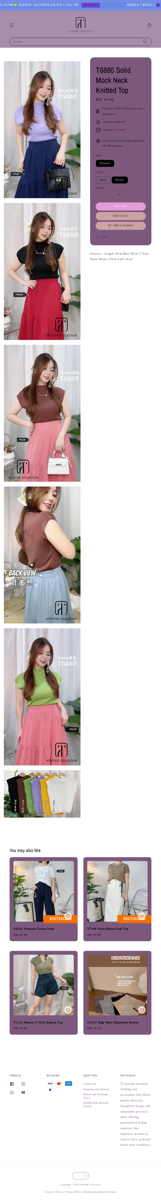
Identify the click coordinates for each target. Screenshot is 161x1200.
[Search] (145, 41)
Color (100, 172)
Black (103, 179)
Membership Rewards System (96, 1105)
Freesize (105, 163)
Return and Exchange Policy (95, 1096)
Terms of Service (54, 1192)
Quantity (100, 188)
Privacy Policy (73, 1192)
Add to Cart (121, 215)
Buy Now (121, 206)
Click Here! (114, 5)
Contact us (89, 1084)
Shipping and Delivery (96, 1089)
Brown (120, 179)
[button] (11, 25)
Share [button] (102, 236)
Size (98, 155)
